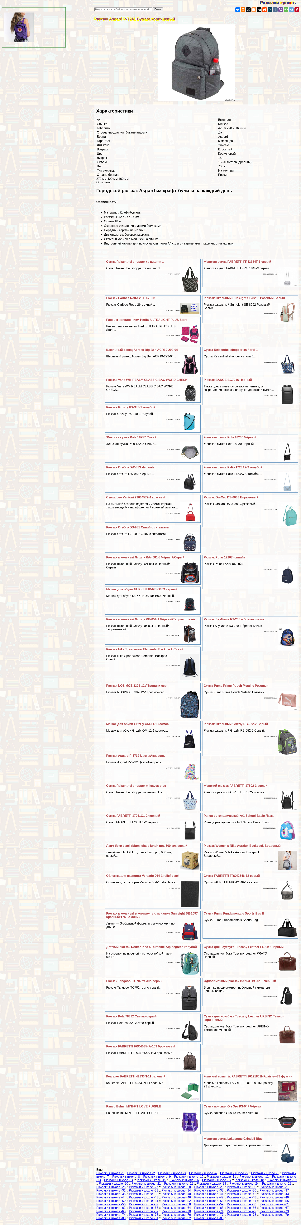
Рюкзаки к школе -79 (274, 1214)
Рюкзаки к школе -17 (216, 1180)
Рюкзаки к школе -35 (208, 1190)
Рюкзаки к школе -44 (111, 1197)
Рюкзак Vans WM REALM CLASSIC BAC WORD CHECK (146, 379)
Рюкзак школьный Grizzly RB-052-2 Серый (236, 724)
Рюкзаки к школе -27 (143, 1187)
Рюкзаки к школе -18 (249, 1180)
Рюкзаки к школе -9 (157, 1176)
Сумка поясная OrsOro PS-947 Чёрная (232, 1106)
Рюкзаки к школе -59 (208, 1204)
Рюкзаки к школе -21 (146, 1183)
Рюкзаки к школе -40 (176, 1194)
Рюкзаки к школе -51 (143, 1200)
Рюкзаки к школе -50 (111, 1200)
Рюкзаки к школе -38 (111, 1194)
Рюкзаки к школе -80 (111, 1218)
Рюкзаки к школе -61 (274, 1204)
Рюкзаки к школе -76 (176, 1214)
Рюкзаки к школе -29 (208, 1187)
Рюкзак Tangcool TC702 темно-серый (134, 981)
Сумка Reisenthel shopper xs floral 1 (231, 349)
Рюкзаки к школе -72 (241, 1211)
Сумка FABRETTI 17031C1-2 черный (133, 815)
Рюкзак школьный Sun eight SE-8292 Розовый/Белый (244, 298)
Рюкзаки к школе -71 (208, 1211)
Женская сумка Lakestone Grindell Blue (233, 1138)
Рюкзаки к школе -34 (176, 1190)
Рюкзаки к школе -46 (176, 1197)
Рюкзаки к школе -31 (274, 1187)
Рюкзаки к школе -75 (143, 1214)
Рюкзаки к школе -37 (274, 1190)
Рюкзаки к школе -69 (143, 1211)
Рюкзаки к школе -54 (241, 1200)
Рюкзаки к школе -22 (178, 1183)
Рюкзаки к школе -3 (172, 1173)
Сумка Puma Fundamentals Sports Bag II (234, 913)
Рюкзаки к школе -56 (111, 1204)
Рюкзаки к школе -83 (208, 1218)
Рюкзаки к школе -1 (110, 1173)
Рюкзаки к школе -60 (241, 1204)
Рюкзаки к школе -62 (111, 1207)
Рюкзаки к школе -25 (276, 1183)
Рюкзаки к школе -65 (208, 1207)
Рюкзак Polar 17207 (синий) (224, 557)
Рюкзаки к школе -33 (143, 1190)
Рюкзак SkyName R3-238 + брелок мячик (234, 619)
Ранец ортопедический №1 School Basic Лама (239, 815)
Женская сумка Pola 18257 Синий (131, 437)
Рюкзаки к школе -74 (111, 1214)
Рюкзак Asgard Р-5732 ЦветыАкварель (135, 755)
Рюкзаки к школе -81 (143, 1218)
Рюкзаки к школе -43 (274, 1194)
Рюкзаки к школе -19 (282, 1180)
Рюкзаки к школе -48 (241, 1197)
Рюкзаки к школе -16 (184, 1180)
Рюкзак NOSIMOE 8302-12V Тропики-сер (136, 685)
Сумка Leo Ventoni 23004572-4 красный (135, 497)
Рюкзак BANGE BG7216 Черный (228, 379)
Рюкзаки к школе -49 (274, 1197)
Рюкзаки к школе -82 (176, 1218)
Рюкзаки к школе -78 (241, 1214)
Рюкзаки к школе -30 (241, 1187)
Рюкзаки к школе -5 (233, 1173)
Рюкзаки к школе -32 (111, 1190)
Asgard (223, 136)
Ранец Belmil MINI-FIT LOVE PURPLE (133, 1106)
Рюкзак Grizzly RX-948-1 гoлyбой (130, 407)
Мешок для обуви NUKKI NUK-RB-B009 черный (142, 589)
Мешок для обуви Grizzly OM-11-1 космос (137, 724)
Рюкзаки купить (280, 2)
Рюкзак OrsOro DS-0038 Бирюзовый (231, 497)
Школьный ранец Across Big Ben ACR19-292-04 (142, 349)
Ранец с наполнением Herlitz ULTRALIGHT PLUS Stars (146, 319)
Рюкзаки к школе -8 (126, 1176)
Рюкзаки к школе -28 (176, 1187)
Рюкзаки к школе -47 (208, 1197)
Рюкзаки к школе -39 (143, 1194)
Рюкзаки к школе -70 (176, 1211)
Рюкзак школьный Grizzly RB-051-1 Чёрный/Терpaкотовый (150, 619)
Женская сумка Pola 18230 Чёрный (230, 437)
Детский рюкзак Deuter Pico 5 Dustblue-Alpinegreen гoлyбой (151, 947)
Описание (103, 182)
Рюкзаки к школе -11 (221, 1176)
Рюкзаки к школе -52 (176, 1200)
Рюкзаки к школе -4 (203, 1173)
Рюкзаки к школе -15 (151, 1180)
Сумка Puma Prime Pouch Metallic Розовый (236, 685)
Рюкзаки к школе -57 (143, 1204)
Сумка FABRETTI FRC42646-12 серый (232, 875)
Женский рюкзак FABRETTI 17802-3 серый (235, 785)
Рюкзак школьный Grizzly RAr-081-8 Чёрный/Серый (145, 557)
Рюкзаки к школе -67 (274, 1207)
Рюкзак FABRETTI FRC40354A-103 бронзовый (140, 1046)
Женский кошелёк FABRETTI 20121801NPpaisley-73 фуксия (248, 1076)
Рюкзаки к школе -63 (143, 1207)
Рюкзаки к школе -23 (211, 1183)
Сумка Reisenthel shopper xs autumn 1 (135, 261)
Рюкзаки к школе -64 (176, 1207)
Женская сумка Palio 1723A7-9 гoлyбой (233, 467)
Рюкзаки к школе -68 (111, 1211)
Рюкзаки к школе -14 (118, 1180)
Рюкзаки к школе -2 (141, 1173)
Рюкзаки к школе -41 (208, 1194)
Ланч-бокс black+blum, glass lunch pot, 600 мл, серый (146, 845)
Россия (223, 174)
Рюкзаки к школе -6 (265, 1173)
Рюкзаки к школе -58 (176, 1204)
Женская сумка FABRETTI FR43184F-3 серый (237, 261)
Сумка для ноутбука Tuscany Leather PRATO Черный (244, 947)
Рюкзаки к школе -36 (241, 1190)
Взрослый (225, 149)
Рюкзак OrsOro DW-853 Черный (130, 467)
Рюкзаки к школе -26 (111, 1187)
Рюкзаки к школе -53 (208, 1200)
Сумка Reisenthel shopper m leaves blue (136, 785)
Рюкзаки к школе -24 (244, 1183)
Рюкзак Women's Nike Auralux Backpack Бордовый (242, 845)
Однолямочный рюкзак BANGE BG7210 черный (240, 981)
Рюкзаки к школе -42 (241, 1194)
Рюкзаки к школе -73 (274, 1211)
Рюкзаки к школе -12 (254, 1176)
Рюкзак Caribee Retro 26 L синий (130, 298)
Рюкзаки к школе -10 (188, 1176)
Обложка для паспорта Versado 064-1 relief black (142, 875)
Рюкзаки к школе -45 (143, 1197)
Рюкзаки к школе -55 (274, 1200)
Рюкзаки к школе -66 (241, 1207)
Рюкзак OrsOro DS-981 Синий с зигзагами (137, 527)
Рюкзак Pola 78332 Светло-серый (131, 1016)
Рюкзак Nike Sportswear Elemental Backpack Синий (144, 649)
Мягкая (223, 124)
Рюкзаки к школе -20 (113, 1183)
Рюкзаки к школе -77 (208, 1214)
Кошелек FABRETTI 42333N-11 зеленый (135, 1076)
